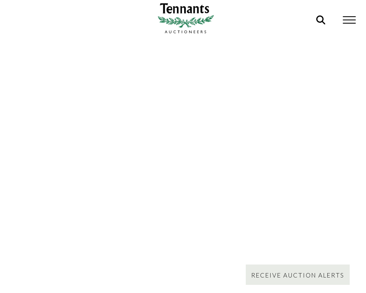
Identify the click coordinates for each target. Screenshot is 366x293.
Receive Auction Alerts (297, 275)
